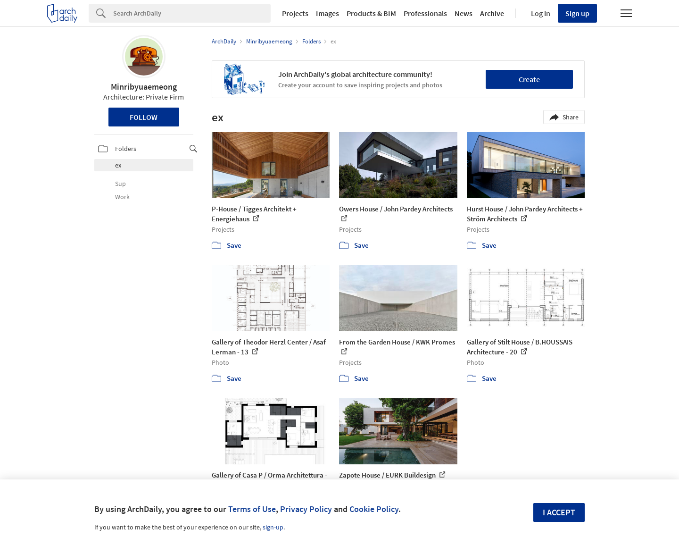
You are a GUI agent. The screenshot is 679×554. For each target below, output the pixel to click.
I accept (559, 512)
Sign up (577, 13)
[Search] (192, 13)
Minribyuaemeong (144, 86)
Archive (492, 13)
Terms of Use (252, 509)
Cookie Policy (373, 509)
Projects (295, 13)
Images (327, 13)
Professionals (425, 13)
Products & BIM (371, 13)
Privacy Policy (306, 509)
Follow (143, 117)
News (463, 13)
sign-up (273, 527)
